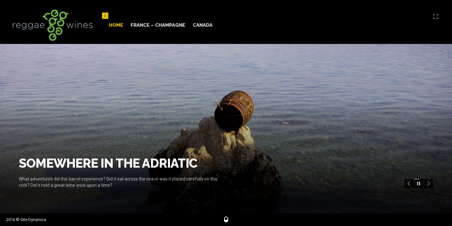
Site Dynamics (33, 219)
